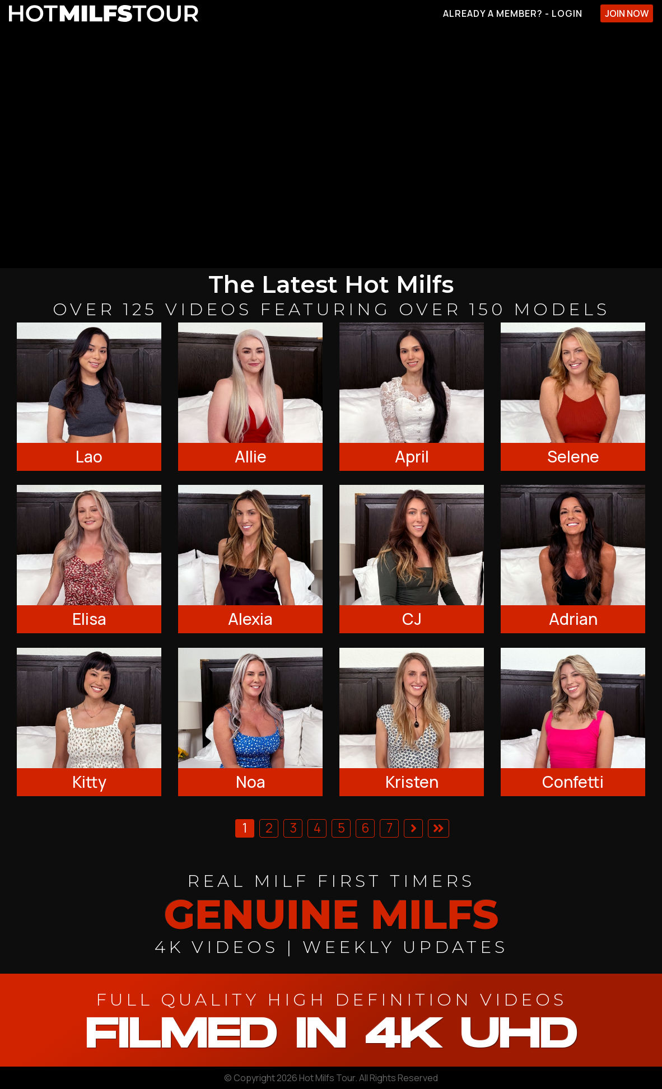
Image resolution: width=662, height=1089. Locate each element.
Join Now (627, 13)
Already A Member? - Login (512, 13)
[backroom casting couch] (331, 147)
